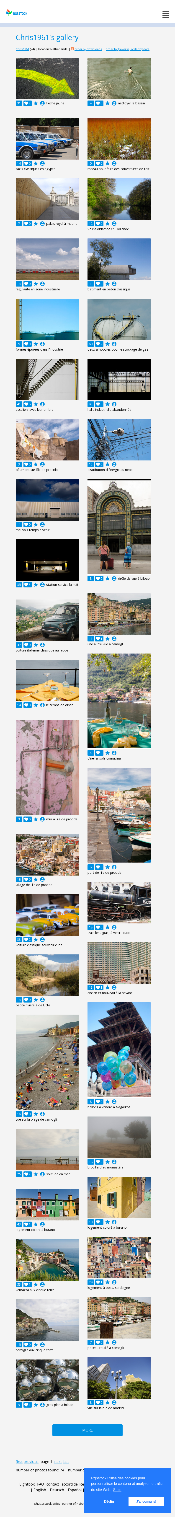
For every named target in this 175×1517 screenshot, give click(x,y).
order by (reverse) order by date (127, 49)
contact (52, 1484)
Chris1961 (22, 49)
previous (31, 1461)
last (66, 1461)
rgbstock (16, 12)
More (87, 1430)
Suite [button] (117, 1490)
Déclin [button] (109, 1501)
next (58, 1461)
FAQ (40, 1484)
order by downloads (88, 49)
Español (75, 1489)
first (19, 1461)
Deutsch (57, 1489)
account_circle (42, 103)
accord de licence (76, 1484)
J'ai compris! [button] (146, 1501)
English (39, 1489)
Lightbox (27, 1484)
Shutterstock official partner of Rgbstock (61, 1503)
